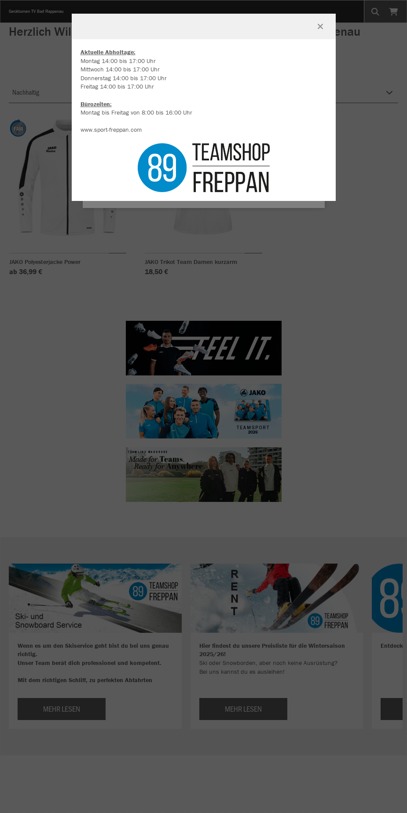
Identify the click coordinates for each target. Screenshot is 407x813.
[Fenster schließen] (320, 26)
